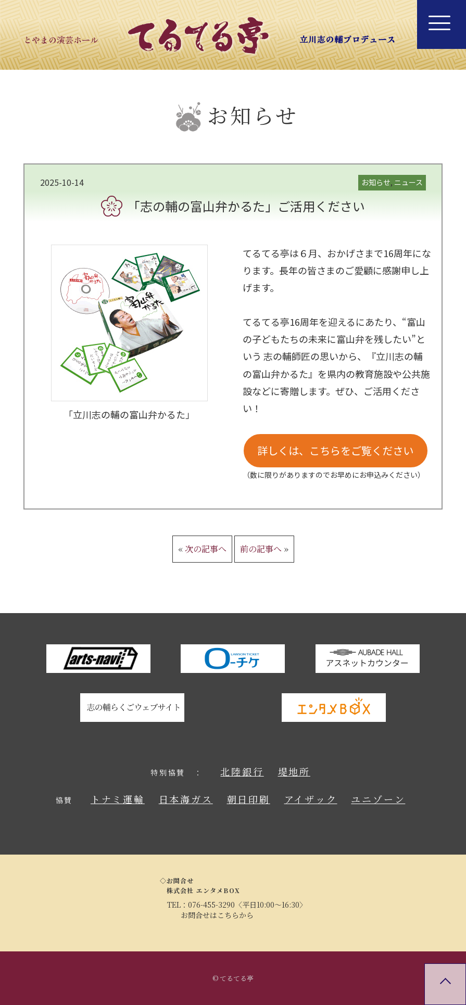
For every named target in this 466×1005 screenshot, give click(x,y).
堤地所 (294, 771)
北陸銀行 (241, 771)
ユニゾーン (378, 799)
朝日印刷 (248, 799)
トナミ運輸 (118, 799)
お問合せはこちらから (217, 915)
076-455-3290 (211, 904)
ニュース (408, 182)
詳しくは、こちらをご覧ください (335, 450)
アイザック (310, 799)
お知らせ (376, 182)
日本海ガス (186, 799)
